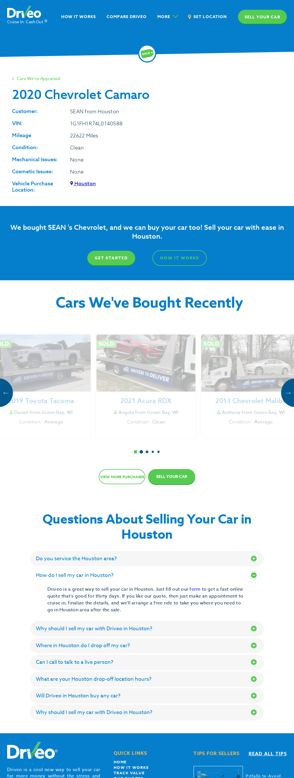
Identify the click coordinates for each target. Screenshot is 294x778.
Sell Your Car (171, 477)
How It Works (179, 258)
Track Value (129, 772)
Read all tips (268, 753)
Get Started (111, 258)
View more (122, 476)
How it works (131, 767)
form (195, 589)
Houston (83, 184)
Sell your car (262, 17)
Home (120, 762)
